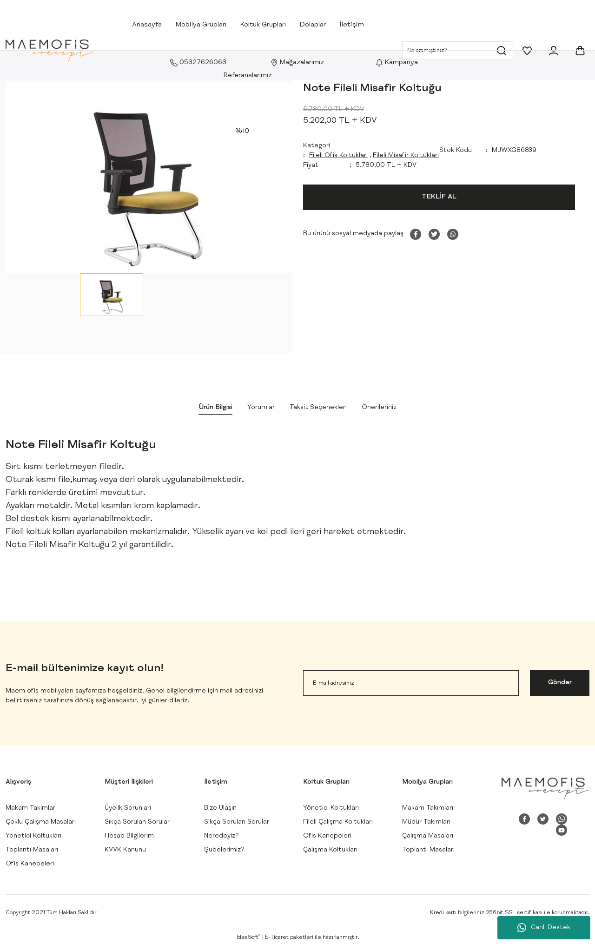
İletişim (352, 24)
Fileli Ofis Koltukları (338, 155)
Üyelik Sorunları (128, 808)
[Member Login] (553, 50)
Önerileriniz (379, 407)
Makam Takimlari (31, 808)
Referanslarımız (248, 75)
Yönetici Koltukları (33, 836)
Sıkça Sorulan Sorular (137, 822)
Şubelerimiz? (224, 850)
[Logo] (49, 51)
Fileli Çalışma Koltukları (338, 822)
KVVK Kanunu (125, 850)
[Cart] (580, 50)
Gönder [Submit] (560, 683)
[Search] (457, 50)
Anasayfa (147, 24)
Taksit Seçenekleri (318, 407)
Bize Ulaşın (220, 808)
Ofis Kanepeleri (30, 864)
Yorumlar (261, 407)
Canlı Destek (543, 928)
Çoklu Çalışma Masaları (41, 822)
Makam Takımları (427, 808)
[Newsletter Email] (411, 683)
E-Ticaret (277, 937)
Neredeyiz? (221, 836)
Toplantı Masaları (32, 850)
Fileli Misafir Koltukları (406, 155)
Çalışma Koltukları (330, 850)
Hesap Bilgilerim (129, 836)
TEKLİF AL (439, 196)
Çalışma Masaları (427, 836)
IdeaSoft (248, 937)
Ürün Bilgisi (215, 407)
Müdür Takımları (426, 822)
